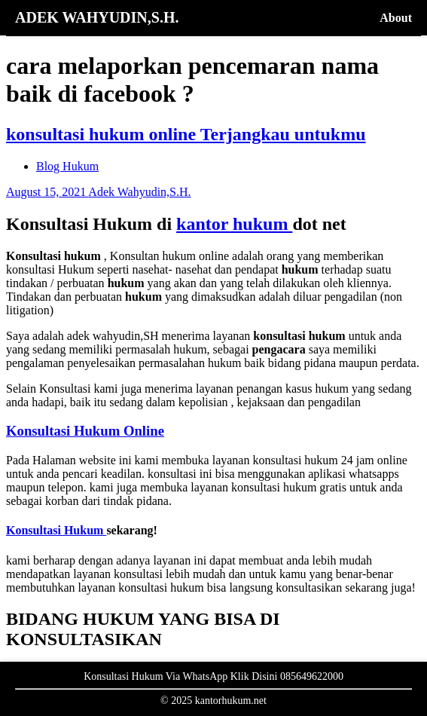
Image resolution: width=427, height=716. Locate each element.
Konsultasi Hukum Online (85, 431)
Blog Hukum (67, 166)
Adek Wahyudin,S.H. (139, 191)
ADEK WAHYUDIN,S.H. (96, 17)
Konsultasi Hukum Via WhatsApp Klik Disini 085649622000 (213, 676)
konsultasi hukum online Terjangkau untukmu (186, 134)
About (396, 17)
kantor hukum (234, 224)
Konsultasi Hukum (56, 530)
